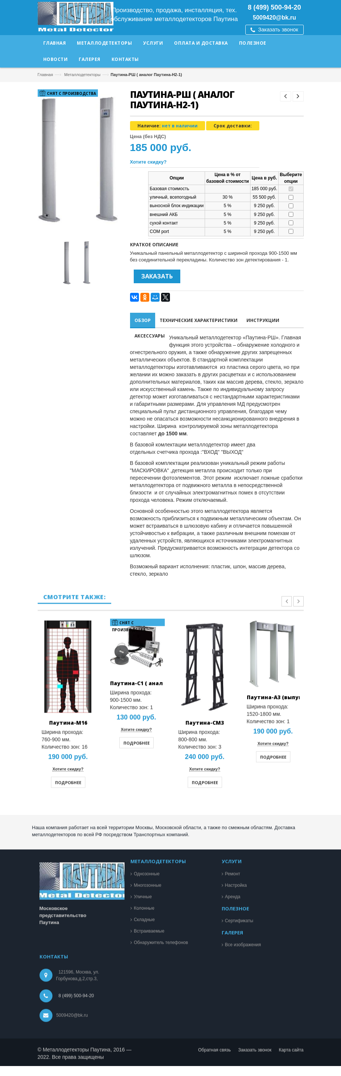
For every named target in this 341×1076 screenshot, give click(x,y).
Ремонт (232, 1042)
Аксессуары (149, 336)
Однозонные (147, 1042)
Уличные (143, 1065)
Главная (45, 74)
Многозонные (147, 1053)
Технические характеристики (199, 320)
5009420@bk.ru (274, 17)
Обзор (142, 320)
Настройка (236, 1053)
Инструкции (262, 320)
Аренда (233, 1065)
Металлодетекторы (82, 74)
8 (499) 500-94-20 (274, 7)
